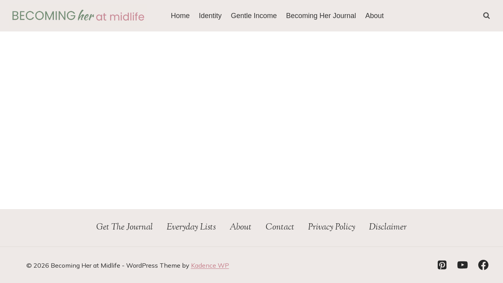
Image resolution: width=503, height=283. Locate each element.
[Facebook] (483, 265)
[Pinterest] (442, 265)
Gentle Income (254, 16)
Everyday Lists (191, 227)
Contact (280, 227)
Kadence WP (210, 265)
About (374, 16)
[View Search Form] (486, 16)
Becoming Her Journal (321, 16)
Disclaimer (388, 227)
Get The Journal (124, 227)
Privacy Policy (331, 227)
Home (180, 16)
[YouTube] (462, 265)
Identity (210, 16)
